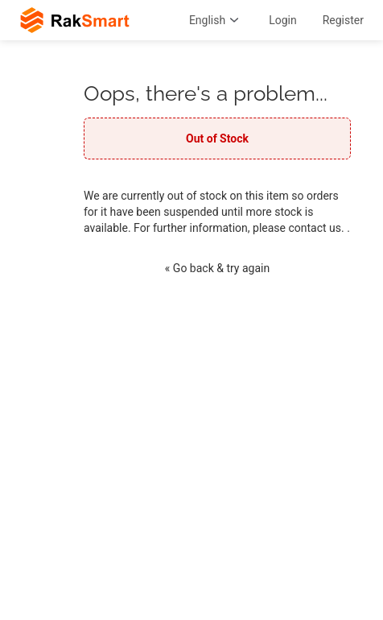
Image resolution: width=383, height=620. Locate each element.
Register (343, 20)
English (216, 20)
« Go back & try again (217, 268)
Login (283, 20)
